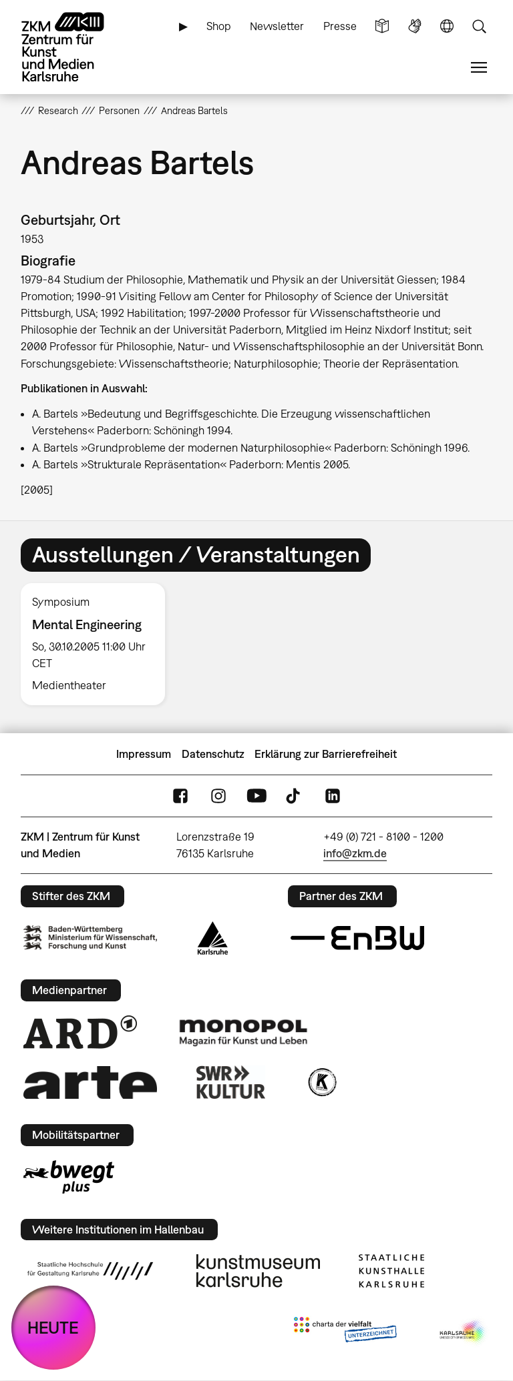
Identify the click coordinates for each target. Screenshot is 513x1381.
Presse (340, 26)
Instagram (218, 796)
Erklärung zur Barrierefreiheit (325, 754)
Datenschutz (213, 754)
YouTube (256, 796)
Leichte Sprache (382, 26)
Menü (479, 68)
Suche (479, 26)
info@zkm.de (355, 853)
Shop (218, 26)
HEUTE (53, 1327)
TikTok (294, 796)
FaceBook (180, 796)
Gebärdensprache (414, 26)
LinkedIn (332, 796)
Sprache (447, 26)
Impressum (143, 754)
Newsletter (277, 26)
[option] (98, 644)
